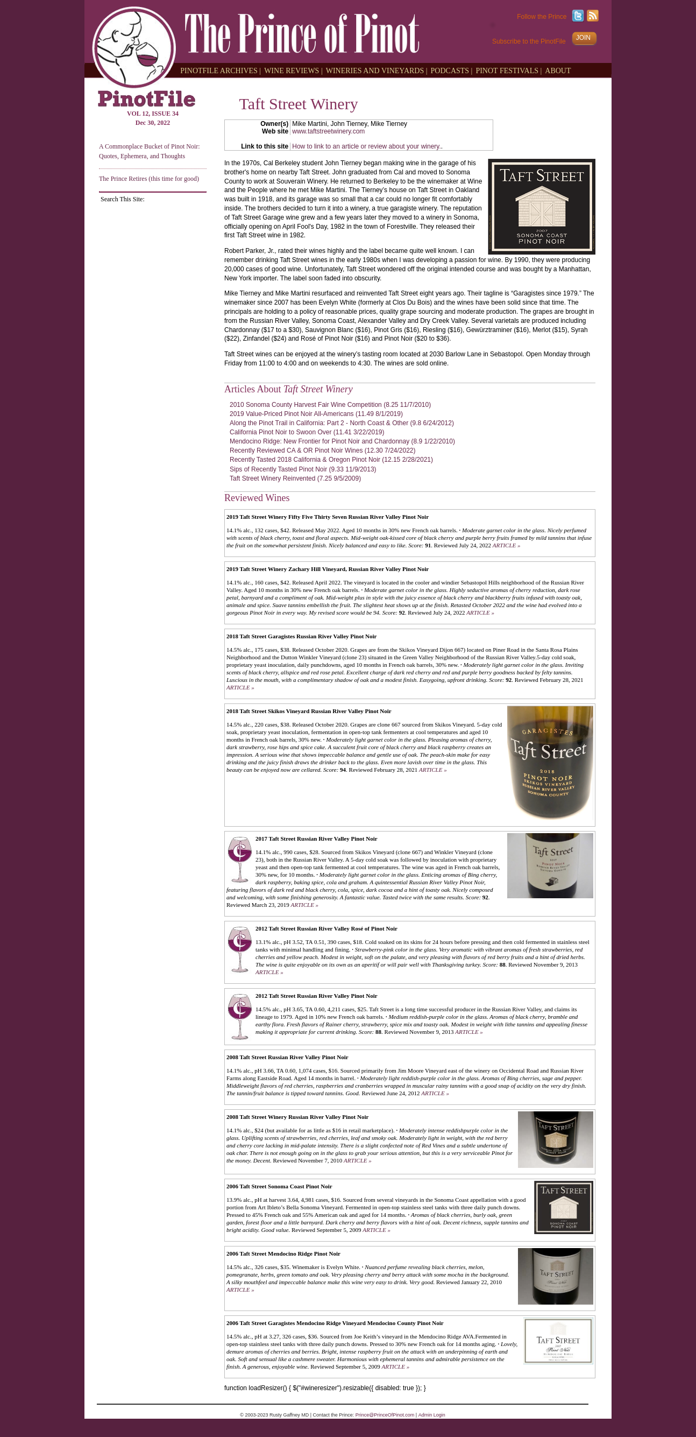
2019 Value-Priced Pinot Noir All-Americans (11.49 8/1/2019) (316, 414)
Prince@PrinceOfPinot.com (385, 1415)
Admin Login (431, 1415)
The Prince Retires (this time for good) (149, 178)
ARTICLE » (507, 545)
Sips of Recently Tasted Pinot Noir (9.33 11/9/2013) (303, 469)
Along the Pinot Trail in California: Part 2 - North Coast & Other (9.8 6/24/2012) (342, 423)
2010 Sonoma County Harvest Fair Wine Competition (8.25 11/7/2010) (330, 404)
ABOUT (558, 70)
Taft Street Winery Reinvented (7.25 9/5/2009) (295, 478)
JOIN (583, 37)
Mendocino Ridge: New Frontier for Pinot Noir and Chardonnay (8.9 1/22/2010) (342, 441)
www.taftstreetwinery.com (328, 131)
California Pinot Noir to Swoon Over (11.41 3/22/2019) (307, 432)
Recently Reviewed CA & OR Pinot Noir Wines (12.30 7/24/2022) (323, 450)
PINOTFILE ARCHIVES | (220, 70)
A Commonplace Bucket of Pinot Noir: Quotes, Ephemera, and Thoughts (149, 151)
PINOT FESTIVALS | (508, 70)
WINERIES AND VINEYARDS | (377, 70)
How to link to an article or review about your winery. (366, 146)
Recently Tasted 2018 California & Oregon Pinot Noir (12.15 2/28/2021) (331, 459)
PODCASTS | (452, 70)
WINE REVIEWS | (293, 70)
